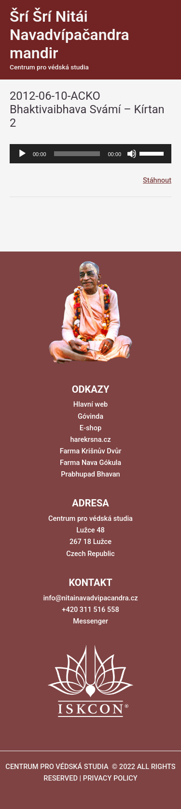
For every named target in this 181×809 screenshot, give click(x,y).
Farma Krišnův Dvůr (91, 451)
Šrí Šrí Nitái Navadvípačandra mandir (69, 35)
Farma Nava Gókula (90, 462)
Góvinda (90, 416)
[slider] (77, 153)
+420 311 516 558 (90, 609)
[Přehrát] (22, 154)
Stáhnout (157, 180)
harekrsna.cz (90, 439)
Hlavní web (90, 404)
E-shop (90, 428)
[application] (90, 153)
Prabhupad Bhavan (90, 474)
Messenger (90, 621)
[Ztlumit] (132, 154)
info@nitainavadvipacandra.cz (90, 598)
